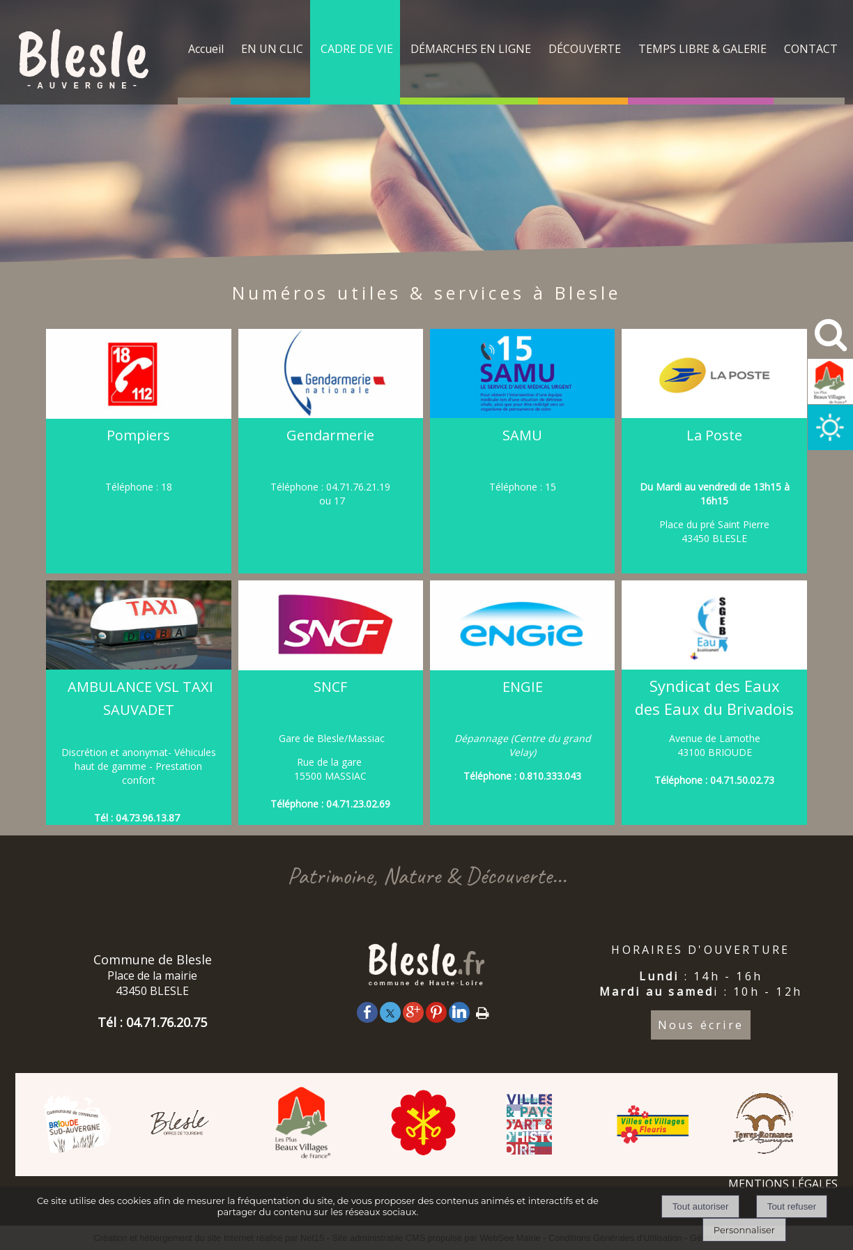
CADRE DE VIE (357, 48)
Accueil (206, 48)
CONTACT (811, 48)
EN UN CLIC (272, 48)
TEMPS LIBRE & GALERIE (702, 48)
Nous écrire (701, 1025)
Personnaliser (744, 1229)
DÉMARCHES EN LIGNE (470, 48)
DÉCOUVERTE (584, 48)
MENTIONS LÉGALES (783, 1183)
